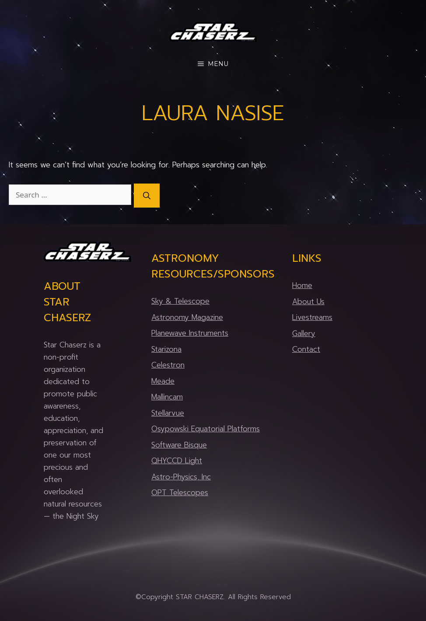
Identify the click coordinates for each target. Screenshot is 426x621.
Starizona (166, 349)
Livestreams (312, 317)
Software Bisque (179, 445)
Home (302, 285)
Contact (306, 349)
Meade (163, 381)
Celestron (168, 365)
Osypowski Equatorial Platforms (205, 428)
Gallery (303, 333)
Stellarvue (167, 413)
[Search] (147, 196)
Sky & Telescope (180, 301)
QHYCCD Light (176, 460)
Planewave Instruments (189, 333)
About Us (308, 301)
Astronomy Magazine (187, 317)
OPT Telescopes (179, 492)
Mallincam (167, 396)
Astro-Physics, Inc (181, 476)
